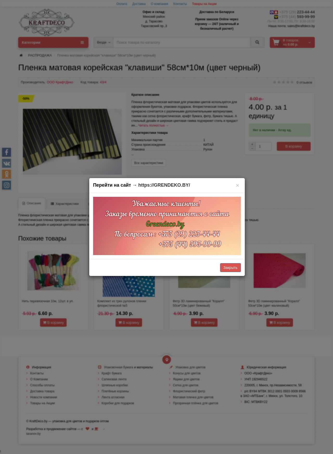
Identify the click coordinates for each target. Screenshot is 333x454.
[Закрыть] (237, 185)
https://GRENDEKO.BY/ (164, 185)
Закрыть (230, 268)
